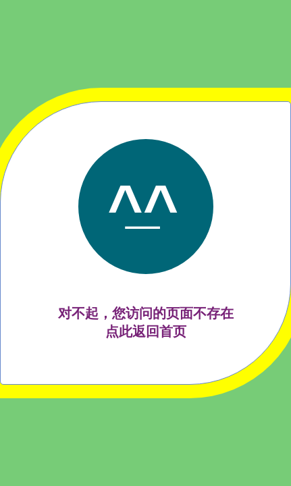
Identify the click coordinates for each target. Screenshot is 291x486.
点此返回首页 (145, 331)
